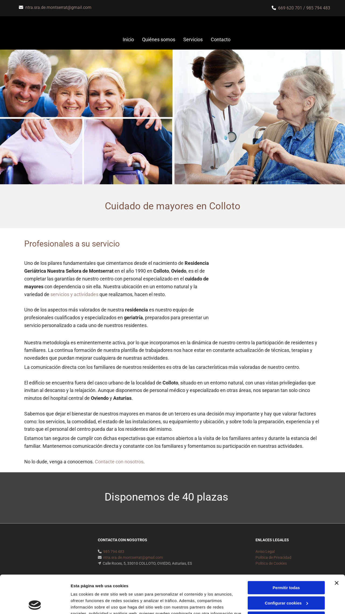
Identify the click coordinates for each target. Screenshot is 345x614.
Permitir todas (286, 549)
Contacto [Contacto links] (220, 39)
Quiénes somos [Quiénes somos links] (158, 39)
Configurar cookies (286, 565)
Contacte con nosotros (119, 461)
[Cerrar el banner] (337, 545)
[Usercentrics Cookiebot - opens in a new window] (34, 603)
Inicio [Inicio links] (128, 39)
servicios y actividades (74, 294)
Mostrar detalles (86, 603)
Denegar (286, 580)
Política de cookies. (110, 588)
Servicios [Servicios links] (193, 39)
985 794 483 (318, 8)
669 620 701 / (292, 8)
